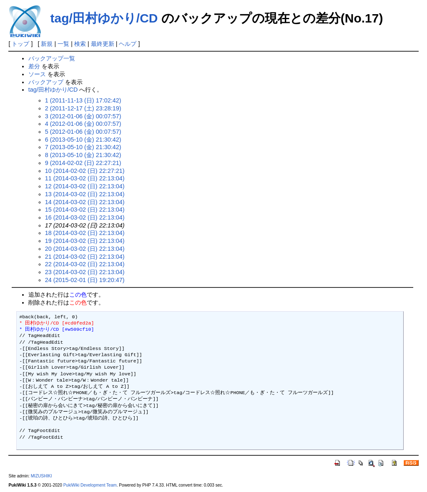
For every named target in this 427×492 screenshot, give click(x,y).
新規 (47, 43)
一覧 (63, 43)
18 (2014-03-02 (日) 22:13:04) (85, 233)
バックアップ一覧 (51, 58)
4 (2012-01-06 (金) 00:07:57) (83, 123)
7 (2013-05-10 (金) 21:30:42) (83, 147)
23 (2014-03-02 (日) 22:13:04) (85, 272)
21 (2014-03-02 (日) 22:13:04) (85, 256)
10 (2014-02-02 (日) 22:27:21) (85, 170)
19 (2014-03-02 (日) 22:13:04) (85, 240)
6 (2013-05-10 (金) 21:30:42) (83, 139)
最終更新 (102, 43)
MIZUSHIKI (41, 476)
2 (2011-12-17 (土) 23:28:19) (83, 108)
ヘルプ (127, 43)
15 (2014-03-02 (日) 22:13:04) (85, 209)
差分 (34, 66)
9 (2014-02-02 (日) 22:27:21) (83, 163)
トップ (20, 43)
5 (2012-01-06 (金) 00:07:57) (83, 131)
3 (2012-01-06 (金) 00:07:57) (83, 116)
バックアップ (45, 82)
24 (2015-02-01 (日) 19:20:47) (85, 280)
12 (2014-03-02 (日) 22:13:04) (85, 186)
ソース (37, 74)
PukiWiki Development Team (90, 485)
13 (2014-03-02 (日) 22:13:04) (85, 194)
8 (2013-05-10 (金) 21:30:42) (83, 155)
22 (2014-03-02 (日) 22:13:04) (85, 264)
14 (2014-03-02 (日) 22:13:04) (85, 202)
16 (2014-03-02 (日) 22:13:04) (85, 217)
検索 (80, 43)
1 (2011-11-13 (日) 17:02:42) (83, 100)
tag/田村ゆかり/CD (104, 18)
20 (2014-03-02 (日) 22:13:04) (85, 248)
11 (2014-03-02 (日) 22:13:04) (85, 178)
